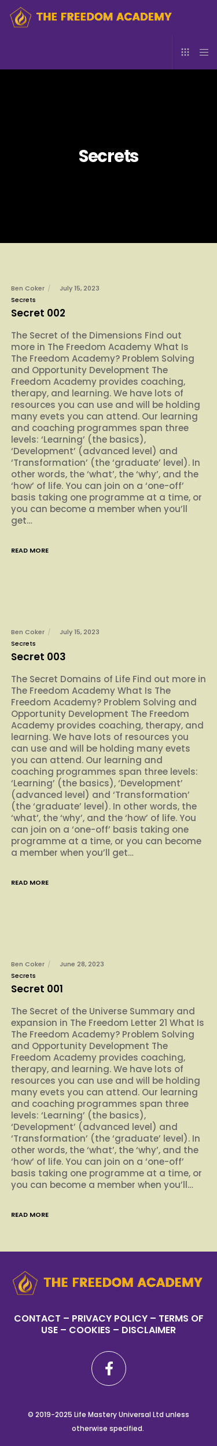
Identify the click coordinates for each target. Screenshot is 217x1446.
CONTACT (37, 1318)
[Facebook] (108, 1368)
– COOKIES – (90, 1330)
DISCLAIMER (149, 1330)
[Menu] (200, 52)
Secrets (23, 299)
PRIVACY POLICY (111, 1318)
